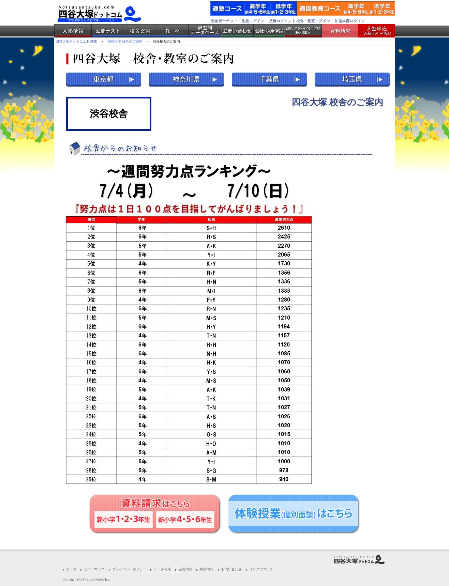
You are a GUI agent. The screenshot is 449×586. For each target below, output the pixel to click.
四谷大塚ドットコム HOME (77, 41)
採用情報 (206, 569)
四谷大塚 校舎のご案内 (125, 41)
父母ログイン (280, 21)
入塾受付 (374, 30)
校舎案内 (140, 30)
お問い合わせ (237, 30)
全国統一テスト (224, 21)
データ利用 (162, 569)
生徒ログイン (253, 21)
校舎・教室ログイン (313, 21)
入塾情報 (73, 30)
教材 (172, 30)
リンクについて (261, 569)
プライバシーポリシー (129, 569)
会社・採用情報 (269, 30)
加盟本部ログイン (350, 21)
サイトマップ (94, 569)
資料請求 (342, 30)
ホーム (71, 569)
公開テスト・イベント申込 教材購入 (303, 30)
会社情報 (185, 569)
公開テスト (108, 30)
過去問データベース (205, 30)
